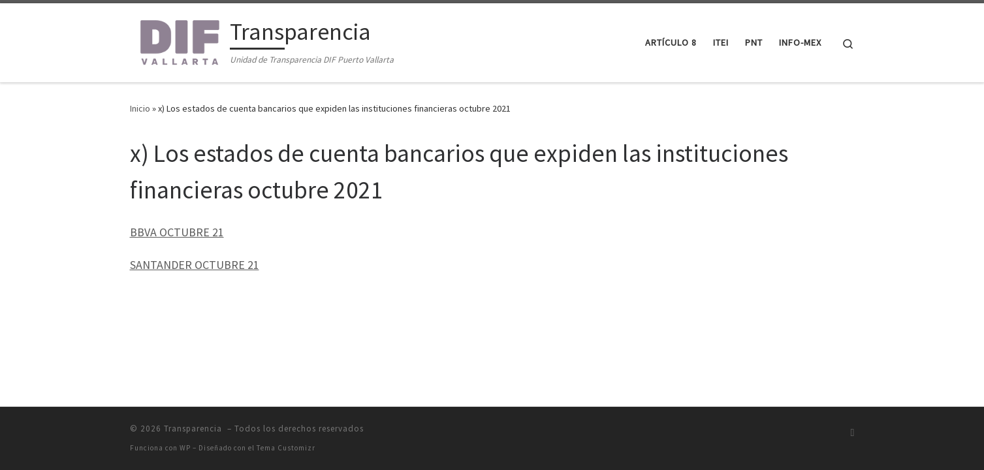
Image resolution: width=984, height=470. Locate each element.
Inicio (140, 108)
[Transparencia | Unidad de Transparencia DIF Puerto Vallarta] (178, 40)
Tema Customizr (286, 447)
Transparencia (194, 428)
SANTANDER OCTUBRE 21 (194, 264)
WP (185, 447)
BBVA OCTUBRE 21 (177, 232)
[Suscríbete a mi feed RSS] (853, 432)
